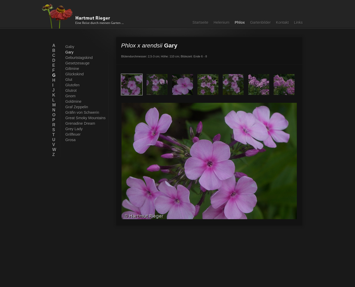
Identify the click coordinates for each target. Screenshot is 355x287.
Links (298, 22)
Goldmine (73, 101)
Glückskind (74, 74)
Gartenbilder (260, 22)
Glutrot (71, 90)
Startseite (200, 22)
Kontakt (282, 22)
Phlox (240, 22)
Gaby (69, 47)
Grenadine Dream (80, 123)
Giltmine (72, 69)
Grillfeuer (73, 134)
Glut (68, 79)
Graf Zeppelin (76, 107)
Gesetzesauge (77, 63)
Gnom (70, 96)
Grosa (70, 140)
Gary (69, 52)
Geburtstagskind (79, 58)
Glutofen (72, 85)
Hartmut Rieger (84, 16)
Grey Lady (74, 129)
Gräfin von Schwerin (82, 112)
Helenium (222, 22)
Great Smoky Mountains (85, 118)
